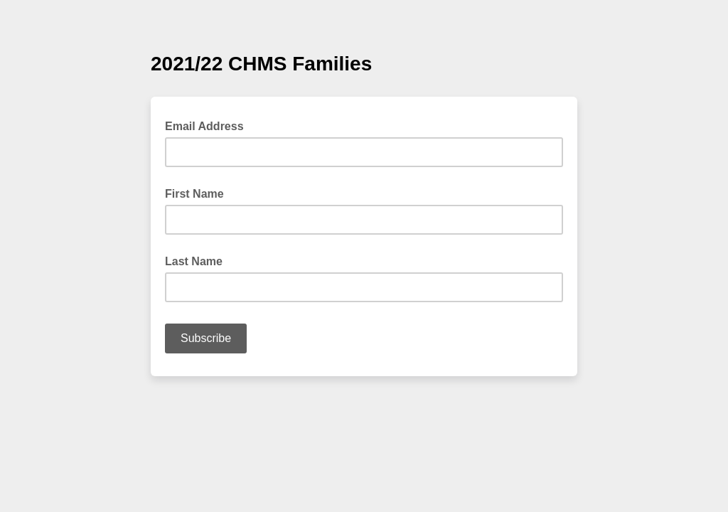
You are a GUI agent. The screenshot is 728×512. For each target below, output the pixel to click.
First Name (194, 194)
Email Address (208, 125)
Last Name (194, 261)
